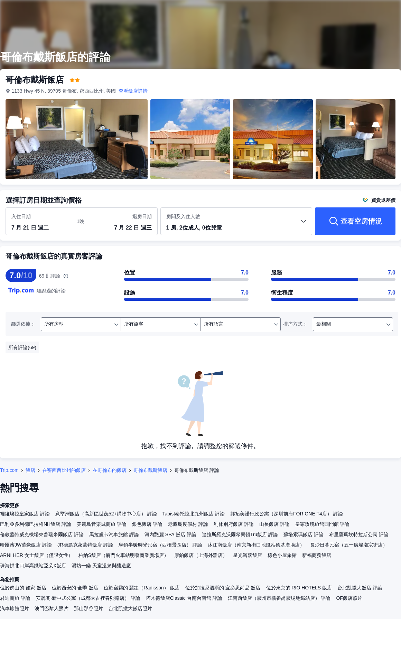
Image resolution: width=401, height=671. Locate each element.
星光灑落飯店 (247, 555)
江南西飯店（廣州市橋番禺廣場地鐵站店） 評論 (279, 598)
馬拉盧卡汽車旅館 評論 (114, 534)
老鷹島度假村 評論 (188, 524)
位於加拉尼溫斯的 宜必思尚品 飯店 (223, 587)
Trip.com (9, 470)
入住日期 (21, 216)
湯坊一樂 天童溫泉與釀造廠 (101, 565)
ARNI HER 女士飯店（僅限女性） (36, 555)
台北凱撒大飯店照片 (130, 608)
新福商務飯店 (316, 555)
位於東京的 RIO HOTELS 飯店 (299, 587)
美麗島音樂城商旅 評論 (102, 524)
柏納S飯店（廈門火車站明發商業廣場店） (123, 555)
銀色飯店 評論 (147, 524)
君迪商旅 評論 (15, 598)
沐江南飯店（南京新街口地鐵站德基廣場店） (256, 545)
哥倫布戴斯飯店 (150, 470)
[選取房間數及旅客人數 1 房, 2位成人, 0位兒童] (236, 224)
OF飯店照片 (349, 598)
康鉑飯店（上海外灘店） (200, 555)
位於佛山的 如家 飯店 (23, 587)
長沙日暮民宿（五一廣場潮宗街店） (349, 545)
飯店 (30, 470)
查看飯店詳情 (133, 91)
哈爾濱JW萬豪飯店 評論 (26, 545)
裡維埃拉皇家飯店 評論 (25, 513)
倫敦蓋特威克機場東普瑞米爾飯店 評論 (42, 534)
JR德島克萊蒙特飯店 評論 (85, 545)
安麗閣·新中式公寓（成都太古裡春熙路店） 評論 (88, 598)
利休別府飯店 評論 (234, 524)
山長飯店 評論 (274, 524)
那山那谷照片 (88, 608)
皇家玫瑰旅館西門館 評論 (322, 524)
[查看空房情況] (355, 221)
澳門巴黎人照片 (51, 608)
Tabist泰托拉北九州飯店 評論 (193, 513)
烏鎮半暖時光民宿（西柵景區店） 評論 (160, 545)
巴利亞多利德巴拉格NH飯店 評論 (35, 524)
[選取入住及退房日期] (39, 221)
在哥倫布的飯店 (110, 470)
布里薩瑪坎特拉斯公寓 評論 (359, 534)
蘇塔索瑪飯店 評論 (303, 534)
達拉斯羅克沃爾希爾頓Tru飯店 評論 (240, 534)
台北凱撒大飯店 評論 (359, 587)
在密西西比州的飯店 (64, 470)
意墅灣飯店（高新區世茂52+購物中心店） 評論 (106, 513)
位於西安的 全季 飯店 (75, 587)
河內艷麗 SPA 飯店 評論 (170, 534)
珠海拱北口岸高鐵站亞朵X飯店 (33, 565)
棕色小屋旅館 (282, 555)
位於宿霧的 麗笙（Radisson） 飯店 (142, 587)
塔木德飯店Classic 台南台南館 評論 (184, 598)
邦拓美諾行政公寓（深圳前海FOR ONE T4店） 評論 (286, 513)
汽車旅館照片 (14, 608)
